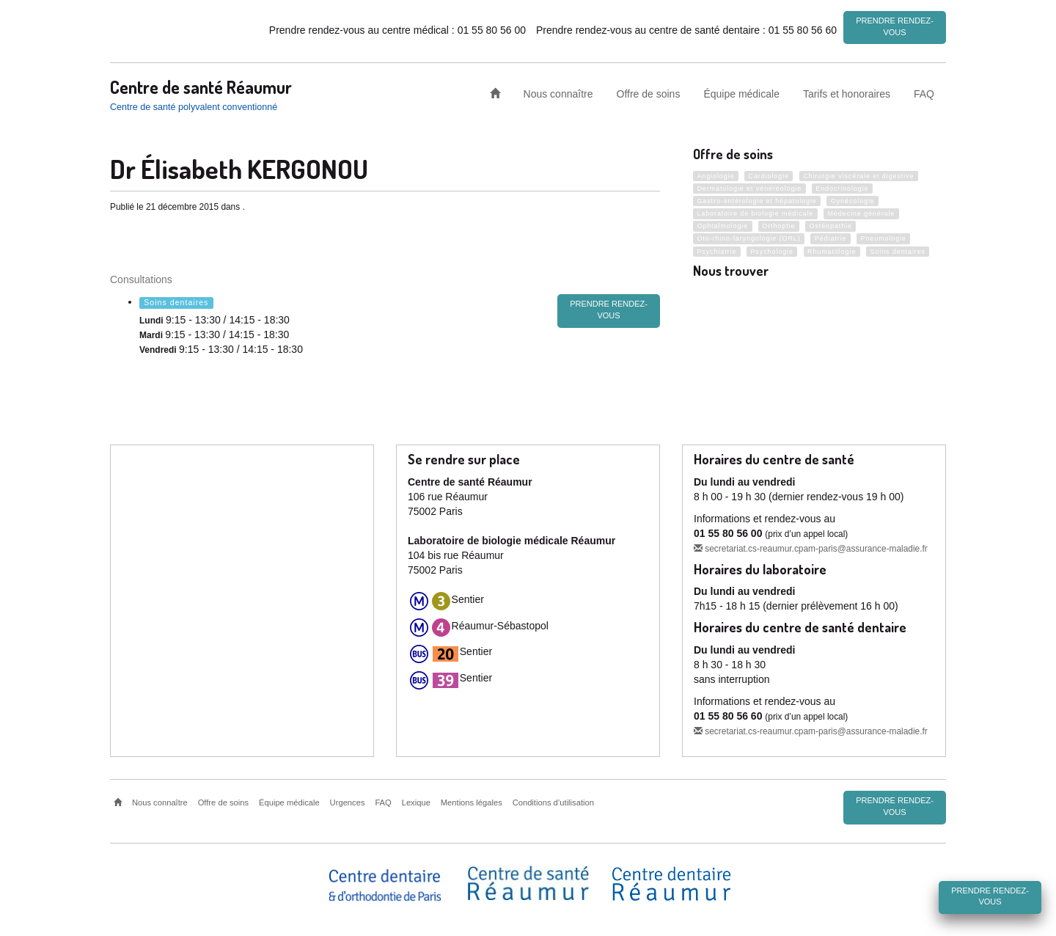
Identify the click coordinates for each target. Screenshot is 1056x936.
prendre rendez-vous (609, 308)
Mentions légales (471, 801)
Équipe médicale (741, 91)
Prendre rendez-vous (895, 26)
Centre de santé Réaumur (201, 84)
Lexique (416, 801)
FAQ (924, 91)
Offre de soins (649, 91)
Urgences (347, 801)
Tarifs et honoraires (846, 91)
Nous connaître (558, 91)
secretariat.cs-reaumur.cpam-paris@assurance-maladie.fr (811, 546)
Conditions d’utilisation (553, 801)
